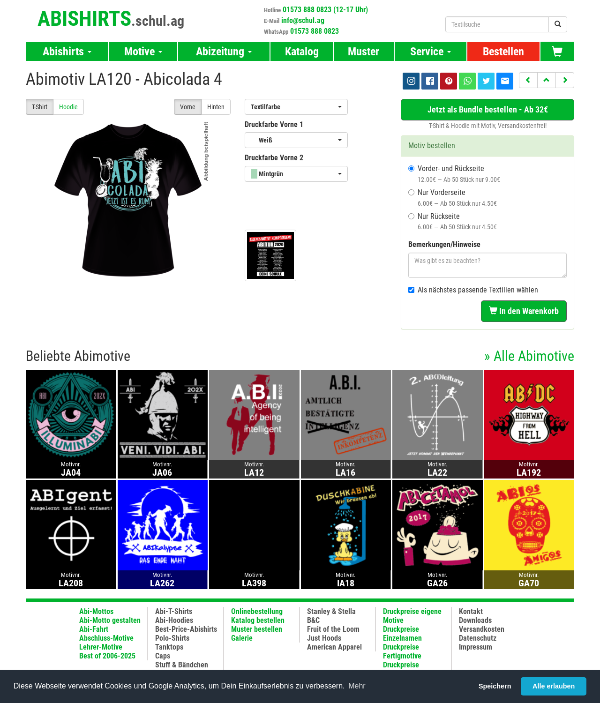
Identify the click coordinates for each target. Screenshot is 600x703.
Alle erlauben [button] (553, 686)
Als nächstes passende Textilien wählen (473, 289)
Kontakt (471, 611)
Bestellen (503, 51)
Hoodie (68, 107)
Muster (363, 51)
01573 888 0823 (314, 31)
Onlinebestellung (257, 611)
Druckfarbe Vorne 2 (274, 157)
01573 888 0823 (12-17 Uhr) (325, 9)
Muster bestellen (256, 629)
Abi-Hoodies (174, 620)
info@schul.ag (302, 20)
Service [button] (430, 51)
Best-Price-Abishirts (186, 629)
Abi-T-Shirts (173, 611)
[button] (528, 80)
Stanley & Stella (331, 611)
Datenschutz (477, 638)
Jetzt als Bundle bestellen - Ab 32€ (488, 109)
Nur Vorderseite (452, 197)
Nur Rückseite (452, 221)
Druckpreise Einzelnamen (402, 634)
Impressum (475, 647)
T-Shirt (39, 107)
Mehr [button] (356, 686)
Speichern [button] (495, 686)
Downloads (475, 620)
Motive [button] (143, 51)
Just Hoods (324, 638)
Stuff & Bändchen (181, 664)
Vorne (187, 107)
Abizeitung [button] (224, 51)
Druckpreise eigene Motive (412, 616)
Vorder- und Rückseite (454, 173)
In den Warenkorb (524, 311)
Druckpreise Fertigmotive (402, 651)
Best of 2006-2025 (107, 655)
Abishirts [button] (67, 51)
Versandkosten (481, 629)
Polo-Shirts (172, 638)
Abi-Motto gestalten (110, 620)
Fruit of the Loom (333, 629)
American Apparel (334, 647)
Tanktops (169, 647)
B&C (313, 620)
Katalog (302, 51)
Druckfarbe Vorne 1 (274, 124)
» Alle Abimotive (529, 356)
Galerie (242, 638)
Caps (162, 655)
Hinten (216, 107)
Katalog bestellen (258, 620)
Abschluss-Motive (106, 638)
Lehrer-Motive (100, 647)
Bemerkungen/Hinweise (444, 244)
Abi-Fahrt (93, 629)
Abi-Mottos (96, 611)
